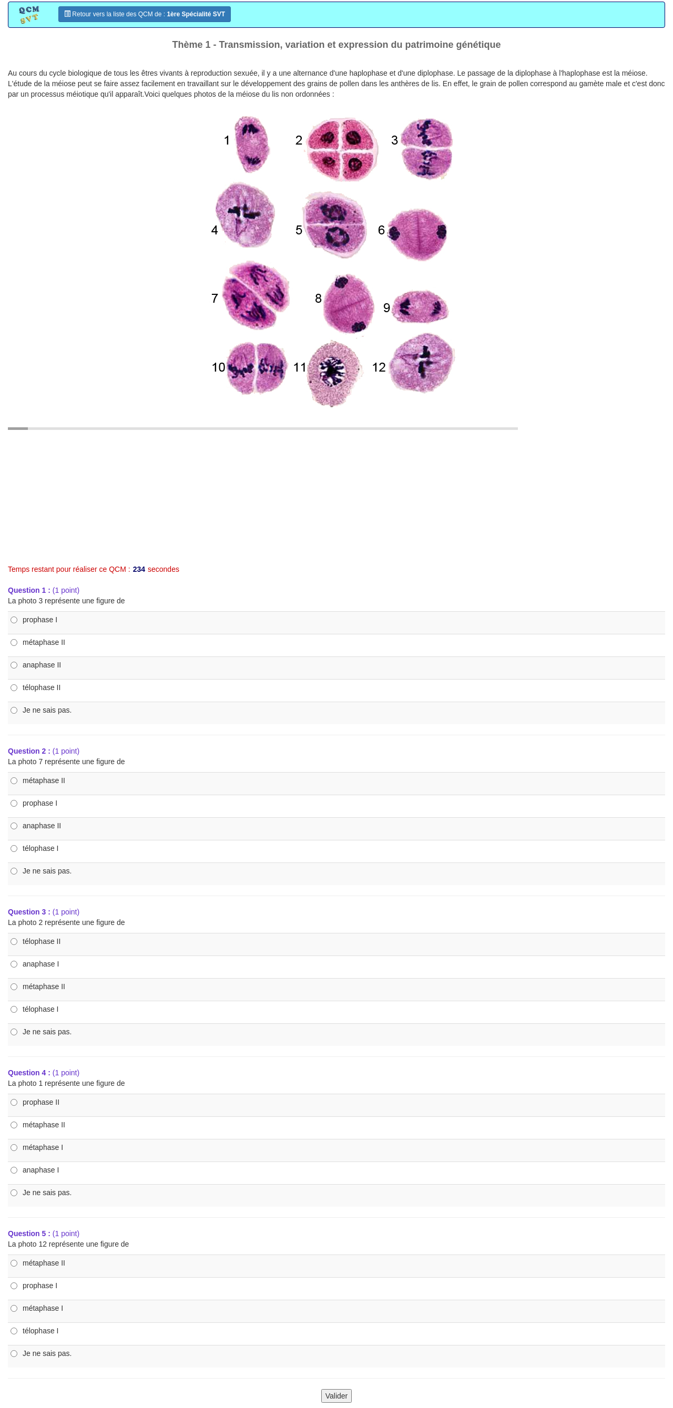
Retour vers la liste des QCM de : (144, 14)
